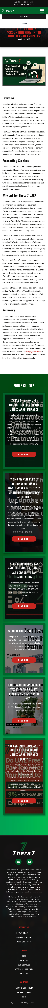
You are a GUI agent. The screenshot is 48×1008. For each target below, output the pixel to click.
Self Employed (24, 942)
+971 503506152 (24, 4)
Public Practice (24, 933)
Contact (24, 974)
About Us (24, 960)
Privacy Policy (24, 992)
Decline (24, 23)
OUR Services (24, 965)
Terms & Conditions (24, 988)
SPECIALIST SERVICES (24, 969)
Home (24, 956)
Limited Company (24, 937)
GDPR (24, 997)
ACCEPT (24, 17)
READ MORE (24, 454)
